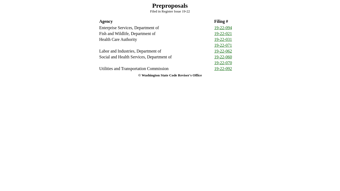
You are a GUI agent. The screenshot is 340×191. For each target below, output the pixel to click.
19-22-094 (223, 27)
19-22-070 (223, 62)
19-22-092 (223, 68)
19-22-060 (223, 57)
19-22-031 (223, 39)
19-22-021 (223, 33)
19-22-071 (223, 45)
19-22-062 (223, 51)
